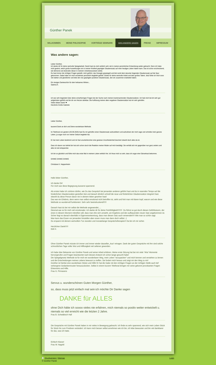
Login (171, 358)
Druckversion (49, 358)
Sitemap (61, 358)
